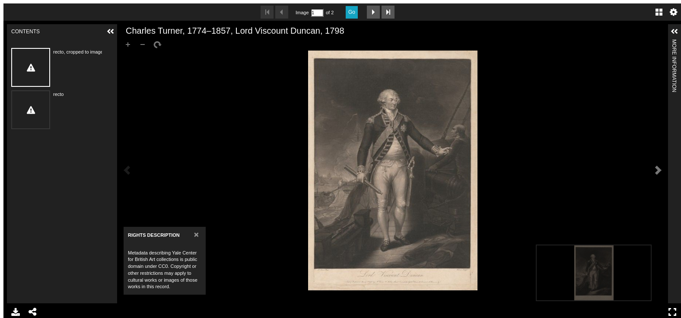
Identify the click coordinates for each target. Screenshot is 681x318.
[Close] (196, 234)
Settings (673, 12)
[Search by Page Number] (317, 13)
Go (351, 12)
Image (302, 12)
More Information (674, 43)
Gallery (658, 12)
